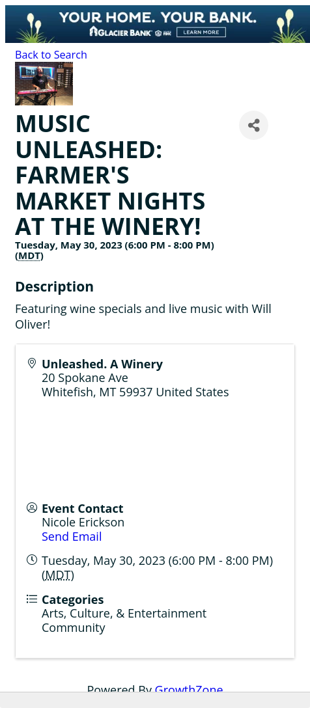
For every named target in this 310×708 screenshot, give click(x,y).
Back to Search (51, 55)
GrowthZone (189, 690)
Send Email (72, 536)
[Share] (253, 125)
